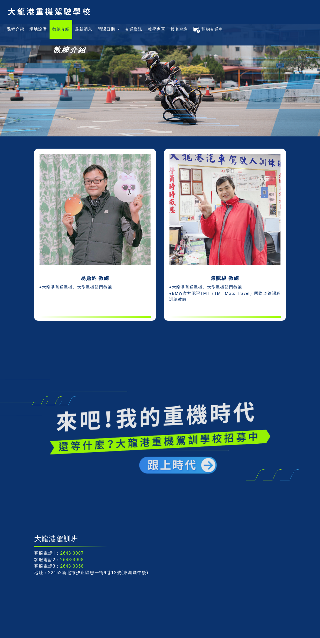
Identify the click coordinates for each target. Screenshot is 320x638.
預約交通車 (208, 29)
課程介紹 (15, 29)
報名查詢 (179, 29)
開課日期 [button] (107, 29)
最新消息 (83, 29)
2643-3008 (72, 559)
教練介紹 (61, 29)
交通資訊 (133, 29)
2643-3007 (72, 553)
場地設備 (38, 29)
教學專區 (156, 29)
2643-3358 (72, 566)
